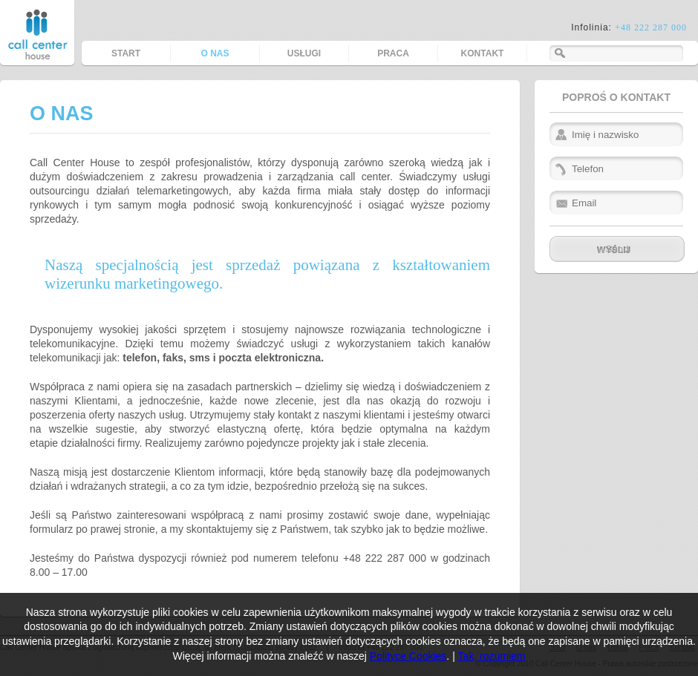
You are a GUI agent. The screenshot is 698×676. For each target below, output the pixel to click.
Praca (393, 53)
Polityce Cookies (408, 656)
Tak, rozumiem (491, 656)
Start (125, 53)
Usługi (304, 53)
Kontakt (482, 53)
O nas (214, 53)
